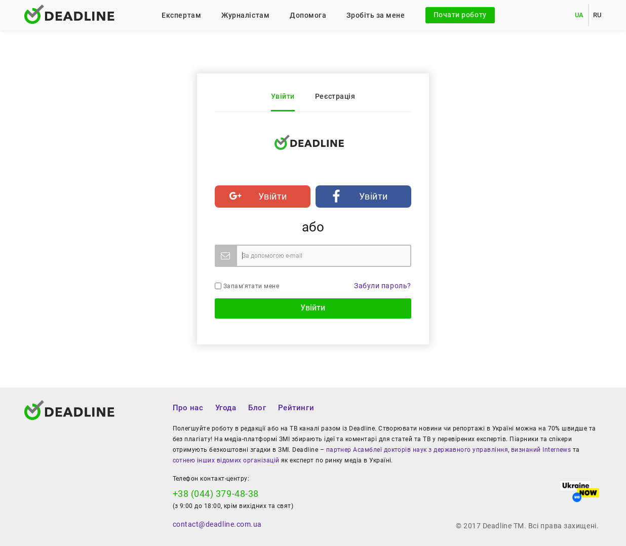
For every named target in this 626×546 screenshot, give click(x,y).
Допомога (308, 15)
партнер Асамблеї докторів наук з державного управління (417, 449)
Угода (226, 407)
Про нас (188, 407)
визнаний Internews (541, 449)
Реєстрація (335, 96)
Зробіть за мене (375, 15)
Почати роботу (460, 15)
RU (597, 15)
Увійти (283, 96)
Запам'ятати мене (247, 286)
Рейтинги (296, 407)
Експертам (181, 15)
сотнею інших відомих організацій (226, 460)
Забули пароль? (382, 286)
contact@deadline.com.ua (217, 524)
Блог (257, 407)
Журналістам (245, 15)
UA (579, 15)
